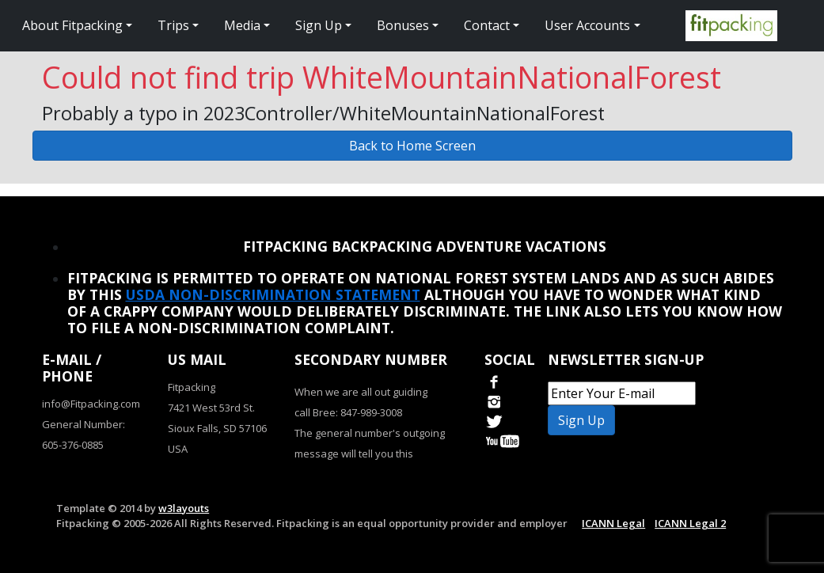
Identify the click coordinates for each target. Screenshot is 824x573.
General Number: (83, 424)
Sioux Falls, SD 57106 (217, 428)
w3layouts (183, 508)
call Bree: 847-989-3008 (348, 412)
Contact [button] (487, 25)
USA (178, 449)
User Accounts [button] (587, 25)
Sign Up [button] (318, 25)
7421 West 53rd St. (211, 407)
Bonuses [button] (403, 25)
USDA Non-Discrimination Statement (273, 294)
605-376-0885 (73, 445)
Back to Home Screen (412, 145)
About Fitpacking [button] (72, 25)
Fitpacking (191, 387)
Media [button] (242, 25)
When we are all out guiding (360, 392)
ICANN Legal (613, 523)
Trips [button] (173, 25)
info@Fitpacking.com (91, 404)
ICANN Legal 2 (690, 523)
